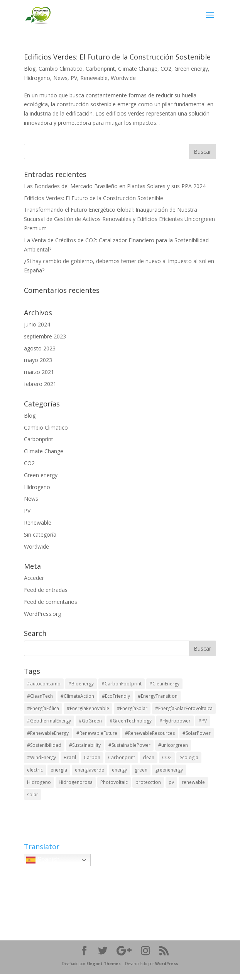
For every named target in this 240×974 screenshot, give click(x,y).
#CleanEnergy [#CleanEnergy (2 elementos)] (164, 683)
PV (74, 78)
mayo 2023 (38, 360)
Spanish (42, 860)
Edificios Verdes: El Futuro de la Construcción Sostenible (117, 56)
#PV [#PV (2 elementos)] (202, 720)
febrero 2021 (40, 384)
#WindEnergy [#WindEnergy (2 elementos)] (41, 757)
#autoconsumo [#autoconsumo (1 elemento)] (44, 683)
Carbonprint (100, 68)
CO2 (166, 68)
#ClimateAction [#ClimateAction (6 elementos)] (77, 696)
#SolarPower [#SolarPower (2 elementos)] (197, 733)
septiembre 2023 (45, 336)
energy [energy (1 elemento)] (119, 770)
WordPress (166, 963)
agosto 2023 (40, 348)
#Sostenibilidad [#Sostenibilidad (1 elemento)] (44, 745)
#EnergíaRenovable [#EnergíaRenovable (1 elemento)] (88, 708)
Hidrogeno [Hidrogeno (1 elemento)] (39, 782)
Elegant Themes (103, 963)
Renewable (94, 78)
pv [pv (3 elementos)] (171, 782)
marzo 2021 (39, 372)
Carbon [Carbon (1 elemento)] (92, 757)
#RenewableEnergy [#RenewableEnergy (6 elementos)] (48, 733)
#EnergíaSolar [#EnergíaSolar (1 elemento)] (132, 708)
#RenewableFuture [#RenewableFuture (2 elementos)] (96, 733)
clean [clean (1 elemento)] (148, 757)
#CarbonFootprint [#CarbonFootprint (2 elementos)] (121, 683)
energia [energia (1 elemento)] (59, 770)
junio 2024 (37, 324)
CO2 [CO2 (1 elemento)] (167, 757)
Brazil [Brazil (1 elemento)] (70, 757)
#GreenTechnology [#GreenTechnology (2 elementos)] (131, 720)
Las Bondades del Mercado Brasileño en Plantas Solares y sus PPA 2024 (115, 186)
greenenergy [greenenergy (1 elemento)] (169, 770)
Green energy (191, 68)
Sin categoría (40, 534)
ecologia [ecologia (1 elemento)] (188, 757)
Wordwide (123, 78)
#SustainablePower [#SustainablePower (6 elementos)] (129, 745)
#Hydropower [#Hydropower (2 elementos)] (175, 720)
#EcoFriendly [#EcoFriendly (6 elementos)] (116, 696)
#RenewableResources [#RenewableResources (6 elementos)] (150, 733)
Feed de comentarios (50, 601)
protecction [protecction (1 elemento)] (148, 782)
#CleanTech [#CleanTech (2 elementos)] (40, 696)
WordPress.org (42, 613)
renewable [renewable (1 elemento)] (193, 782)
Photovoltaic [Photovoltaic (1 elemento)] (114, 782)
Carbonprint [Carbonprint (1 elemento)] (121, 757)
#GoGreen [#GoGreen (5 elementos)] (90, 720)
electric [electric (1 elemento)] (35, 770)
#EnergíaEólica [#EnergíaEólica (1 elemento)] (43, 708)
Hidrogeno (37, 78)
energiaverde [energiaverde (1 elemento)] (89, 770)
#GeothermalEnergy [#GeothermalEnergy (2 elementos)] (49, 720)
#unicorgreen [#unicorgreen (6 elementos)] (173, 745)
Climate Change (137, 68)
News (60, 78)
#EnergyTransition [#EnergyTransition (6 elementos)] (157, 696)
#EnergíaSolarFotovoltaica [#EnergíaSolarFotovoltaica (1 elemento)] (184, 708)
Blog (29, 68)
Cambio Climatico (61, 68)
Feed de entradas (46, 589)
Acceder (34, 577)
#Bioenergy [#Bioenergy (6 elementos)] (81, 683)
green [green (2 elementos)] (141, 770)
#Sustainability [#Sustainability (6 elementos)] (85, 745)
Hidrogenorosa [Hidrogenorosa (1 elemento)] (76, 782)
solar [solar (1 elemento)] (32, 794)
